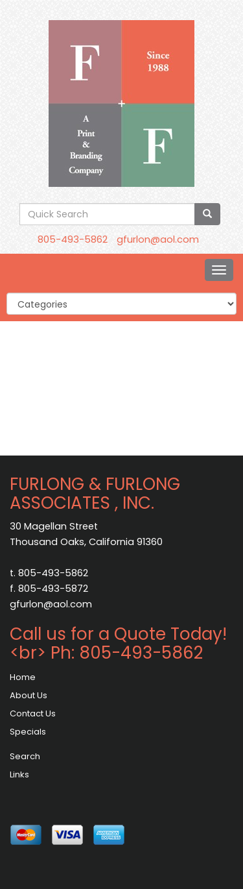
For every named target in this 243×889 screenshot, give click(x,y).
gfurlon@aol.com (158, 239)
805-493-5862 (73, 239)
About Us (28, 695)
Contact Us (33, 713)
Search (25, 756)
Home (23, 677)
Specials (28, 731)
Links (19, 774)
